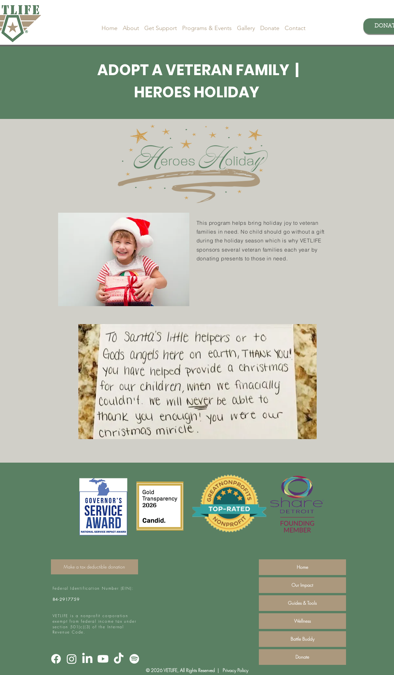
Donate (302, 657)
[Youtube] (103, 658)
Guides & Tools (302, 603)
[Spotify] (134, 658)
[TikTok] (118, 658)
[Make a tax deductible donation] (94, 566)
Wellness (302, 621)
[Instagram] (71, 658)
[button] (131, 25)
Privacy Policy (234, 670)
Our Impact (302, 585)
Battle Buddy (302, 639)
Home (302, 567)
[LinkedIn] (87, 658)
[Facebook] (56, 658)
